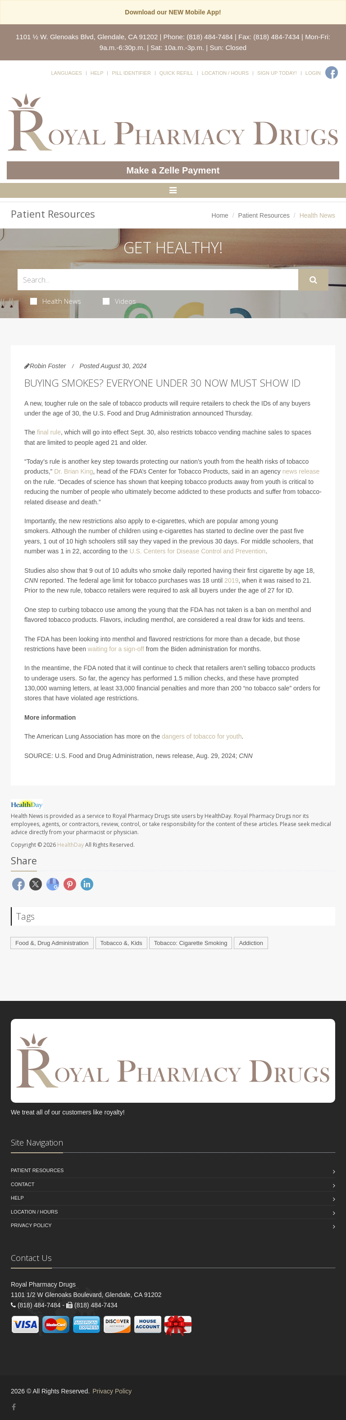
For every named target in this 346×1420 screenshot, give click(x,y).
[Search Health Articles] (158, 279)
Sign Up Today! (277, 73)
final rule (49, 432)
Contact (22, 1184)
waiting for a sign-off (116, 649)
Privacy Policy (31, 1225)
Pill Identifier (131, 73)
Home (220, 215)
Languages (66, 73)
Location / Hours (225, 73)
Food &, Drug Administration (52, 943)
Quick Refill (176, 73)
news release (301, 471)
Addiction (251, 943)
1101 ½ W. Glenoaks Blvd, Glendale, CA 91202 (87, 37)
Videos (119, 301)
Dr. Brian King (73, 471)
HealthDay (70, 845)
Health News (55, 301)
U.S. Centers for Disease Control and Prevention (197, 551)
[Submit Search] (313, 280)
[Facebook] (331, 72)
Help (97, 73)
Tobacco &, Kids (121, 943)
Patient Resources (264, 215)
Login (313, 73)
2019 (231, 580)
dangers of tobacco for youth (201, 736)
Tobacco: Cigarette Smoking (191, 943)
